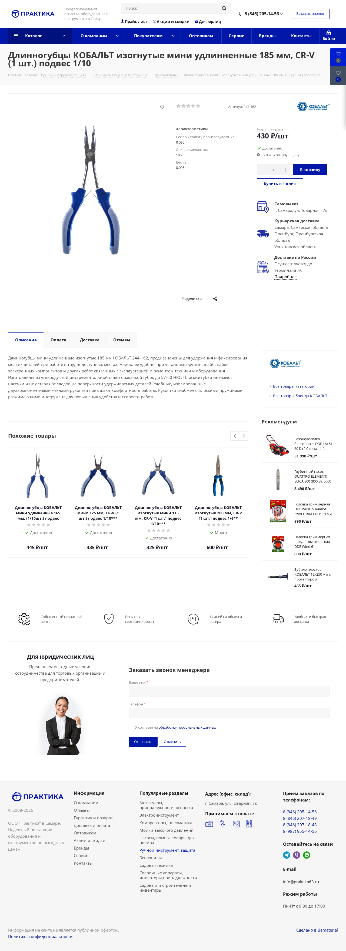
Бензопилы (150, 857)
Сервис (81, 855)
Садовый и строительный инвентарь (165, 887)
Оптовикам (85, 832)
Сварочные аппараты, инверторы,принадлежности (168, 875)
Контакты (83, 863)
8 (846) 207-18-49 (300, 818)
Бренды (81, 848)
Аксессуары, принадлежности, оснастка (166, 805)
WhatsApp (306, 855)
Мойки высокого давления (166, 830)
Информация (89, 793)
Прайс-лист (134, 21)
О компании (86, 802)
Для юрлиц (207, 21)
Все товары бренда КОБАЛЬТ (300, 395)
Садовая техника (156, 865)
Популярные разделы (163, 793)
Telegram (286, 855)
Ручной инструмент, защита (167, 850)
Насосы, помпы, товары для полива (167, 840)
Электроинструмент (159, 815)
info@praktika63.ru (301, 881)
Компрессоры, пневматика (165, 822)
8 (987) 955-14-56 (300, 831)
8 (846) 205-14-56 (262, 14)
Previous (235, 436)
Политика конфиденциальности (40, 936)
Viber (296, 855)
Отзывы (82, 810)
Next (243, 436)
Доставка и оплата (92, 825)
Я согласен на (175, 727)
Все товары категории (294, 386)
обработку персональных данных (187, 727)
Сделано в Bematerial (317, 930)
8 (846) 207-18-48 (300, 824)
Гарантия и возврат (93, 817)
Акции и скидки (170, 21)
